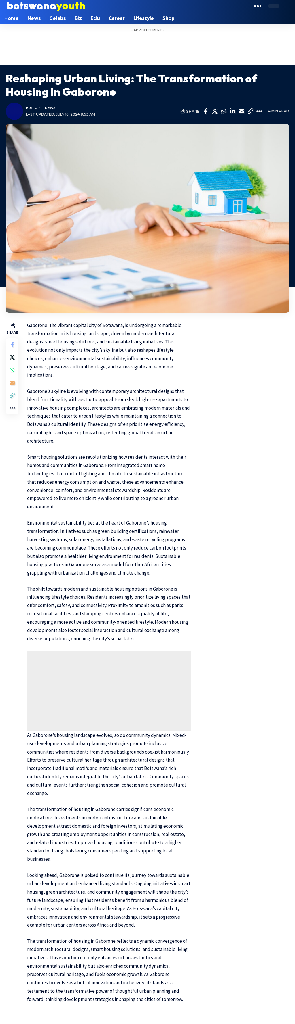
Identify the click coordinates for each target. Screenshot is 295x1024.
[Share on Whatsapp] (224, 111)
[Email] (241, 111)
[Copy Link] (250, 111)
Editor (33, 108)
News (51, 108)
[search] (246, 6)
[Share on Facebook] (206, 111)
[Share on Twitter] (215, 111)
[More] (259, 111)
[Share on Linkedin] (232, 111)
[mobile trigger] (284, 6)
